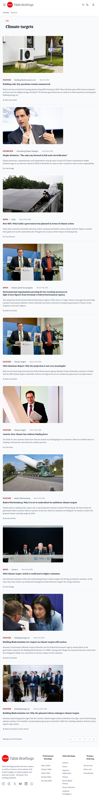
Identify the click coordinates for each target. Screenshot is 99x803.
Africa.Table (45, 766)
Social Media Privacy (67, 782)
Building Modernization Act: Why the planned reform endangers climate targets (41, 713)
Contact (65, 763)
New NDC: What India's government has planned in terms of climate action (38, 223)
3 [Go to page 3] (84, 739)
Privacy (65, 777)
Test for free (88, 766)
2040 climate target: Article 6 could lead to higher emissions (31, 574)
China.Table (45, 773)
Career (64, 766)
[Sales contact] (87, 4)
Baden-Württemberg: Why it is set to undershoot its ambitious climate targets (40, 502)
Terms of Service (68, 787)
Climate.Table (46, 769)
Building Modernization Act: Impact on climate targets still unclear (35, 642)
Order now (87, 769)
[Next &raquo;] (94, 739)
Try (83, 5)
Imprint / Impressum (66, 771)
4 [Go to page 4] (89, 739)
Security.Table (46, 781)
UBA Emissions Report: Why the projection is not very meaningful (34, 366)
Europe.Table (46, 777)
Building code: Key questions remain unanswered (26, 84)
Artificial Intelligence (67, 792)
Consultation (88, 773)
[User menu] (93, 4)
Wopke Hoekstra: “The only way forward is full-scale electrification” (35, 155)
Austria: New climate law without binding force (25, 434)
